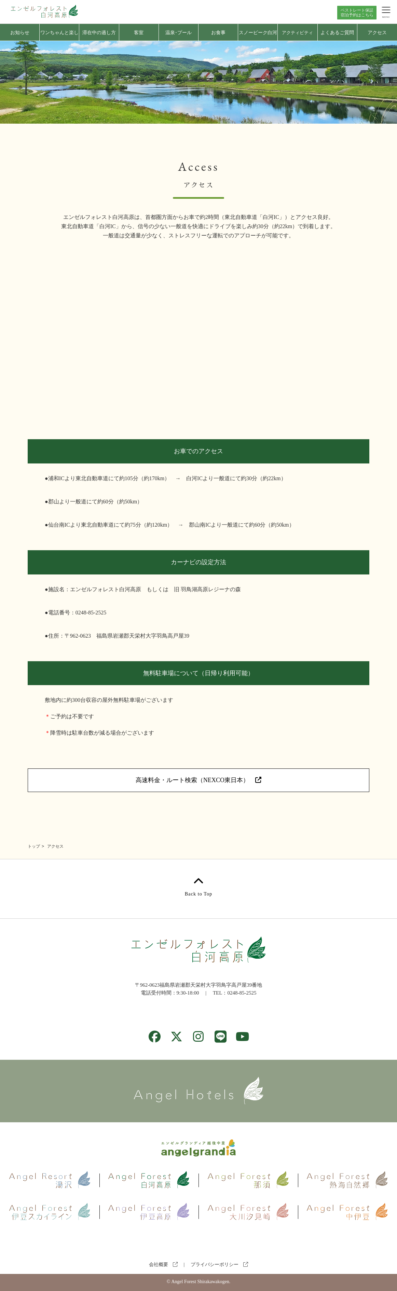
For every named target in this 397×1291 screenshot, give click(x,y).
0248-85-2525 (241, 993)
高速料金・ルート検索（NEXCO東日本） (198, 780)
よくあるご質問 (337, 32)
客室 (138, 32)
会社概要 (163, 1264)
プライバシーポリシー (219, 1264)
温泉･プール (178, 32)
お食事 (218, 32)
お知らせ (19, 32)
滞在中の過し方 (99, 32)
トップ (34, 846)
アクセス (377, 32)
